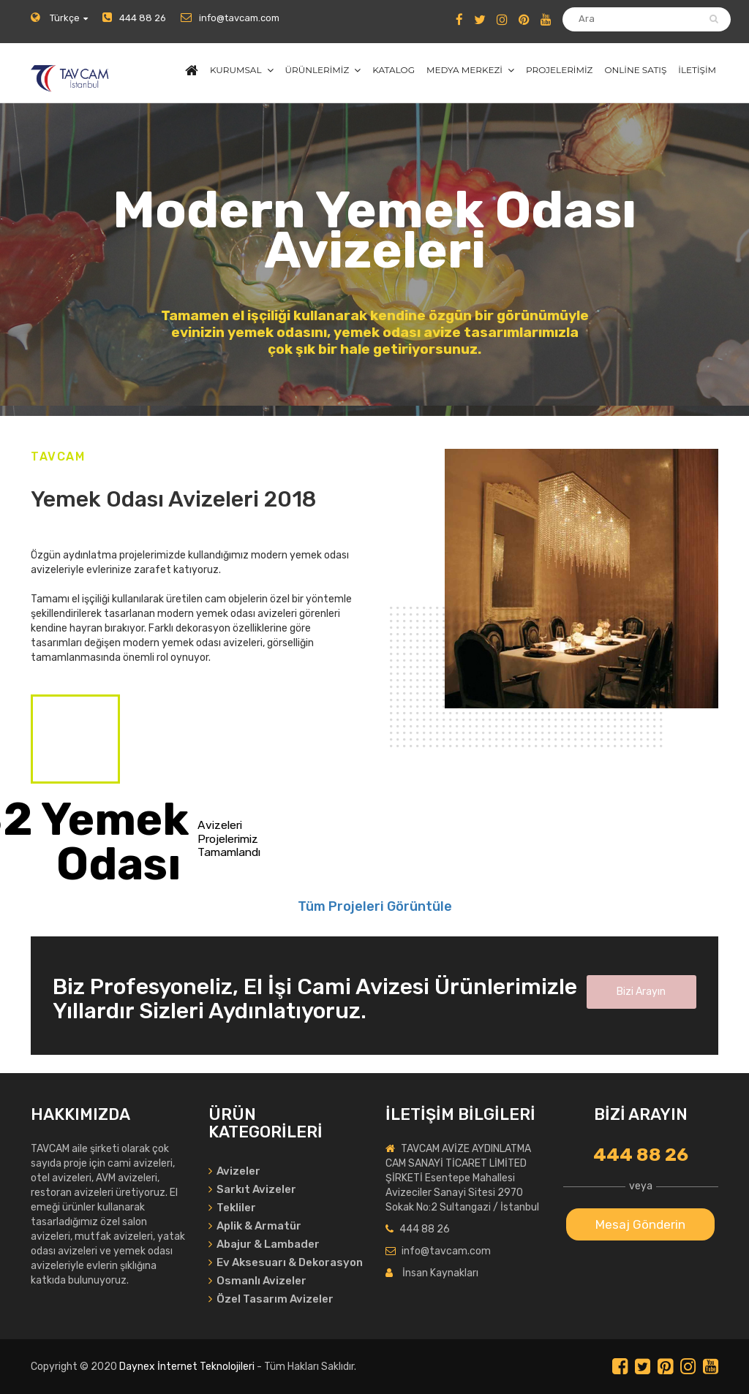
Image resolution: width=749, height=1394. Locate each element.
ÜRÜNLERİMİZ (317, 69)
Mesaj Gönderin (640, 1224)
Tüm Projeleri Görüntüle (375, 906)
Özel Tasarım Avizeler (271, 1299)
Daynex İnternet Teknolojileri (187, 1366)
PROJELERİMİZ (559, 69)
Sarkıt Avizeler (252, 1189)
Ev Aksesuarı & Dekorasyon (285, 1262)
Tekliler (232, 1207)
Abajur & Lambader (264, 1244)
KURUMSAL (236, 69)
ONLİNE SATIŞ (635, 69)
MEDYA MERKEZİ (464, 69)
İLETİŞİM (697, 69)
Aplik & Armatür (254, 1225)
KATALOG (393, 69)
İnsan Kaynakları (440, 1273)
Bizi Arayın (641, 991)
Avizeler (234, 1171)
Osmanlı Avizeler (257, 1280)
